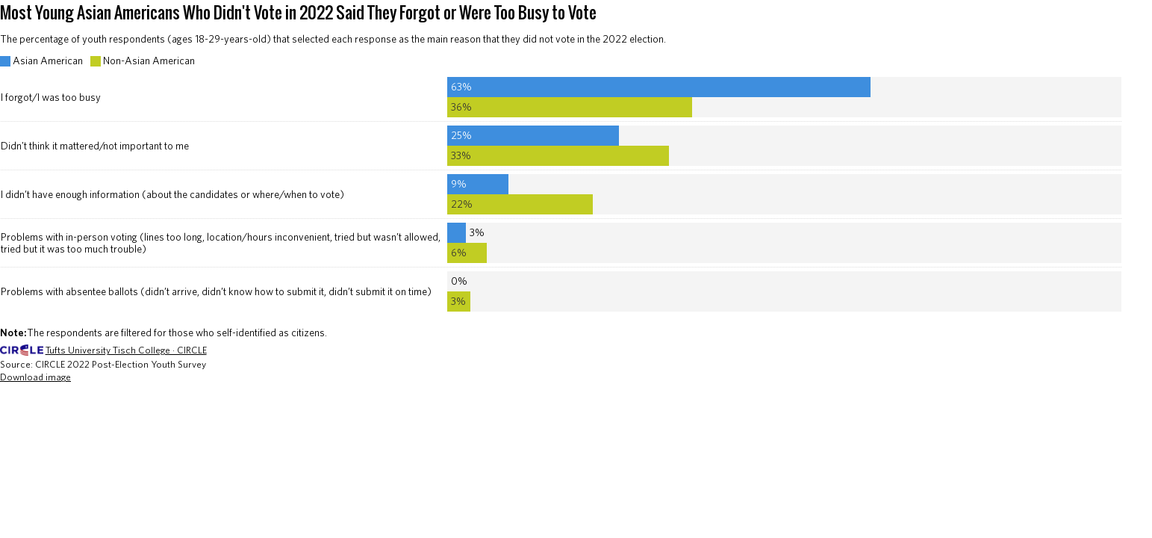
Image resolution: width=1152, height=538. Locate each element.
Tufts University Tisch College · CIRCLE (126, 350)
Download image (35, 377)
